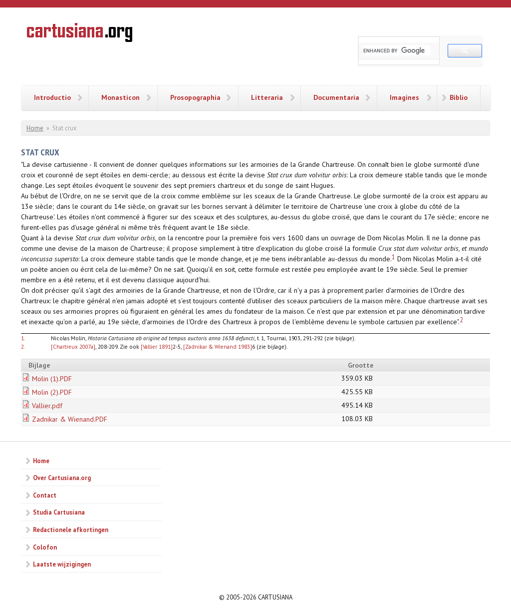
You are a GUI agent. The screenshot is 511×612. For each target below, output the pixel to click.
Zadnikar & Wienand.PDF (69, 419)
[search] (397, 50)
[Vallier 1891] (157, 346)
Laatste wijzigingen (62, 564)
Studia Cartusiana (59, 512)
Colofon (45, 547)
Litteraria (267, 97)
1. (23, 338)
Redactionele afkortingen (70, 530)
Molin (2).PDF (52, 392)
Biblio (459, 97)
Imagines (404, 97)
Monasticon (120, 97)
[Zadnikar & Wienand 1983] (217, 346)
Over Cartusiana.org (62, 478)
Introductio (52, 97)
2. (23, 346)
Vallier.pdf (47, 405)
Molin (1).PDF (52, 378)
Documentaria (336, 97)
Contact (44, 495)
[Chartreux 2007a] (73, 346)
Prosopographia (195, 97)
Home (34, 128)
